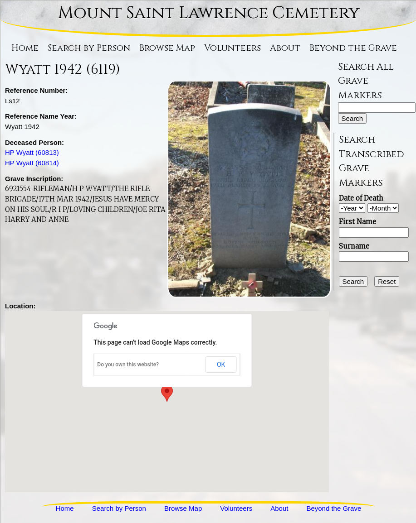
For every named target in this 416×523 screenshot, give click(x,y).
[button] (167, 393)
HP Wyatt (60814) (32, 163)
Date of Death (361, 198)
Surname (354, 246)
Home (25, 48)
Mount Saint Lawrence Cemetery (209, 12)
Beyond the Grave (353, 48)
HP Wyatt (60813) (32, 152)
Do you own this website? (128, 364)
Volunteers (232, 48)
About (285, 48)
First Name (357, 221)
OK (221, 364)
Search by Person (89, 48)
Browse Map (167, 48)
